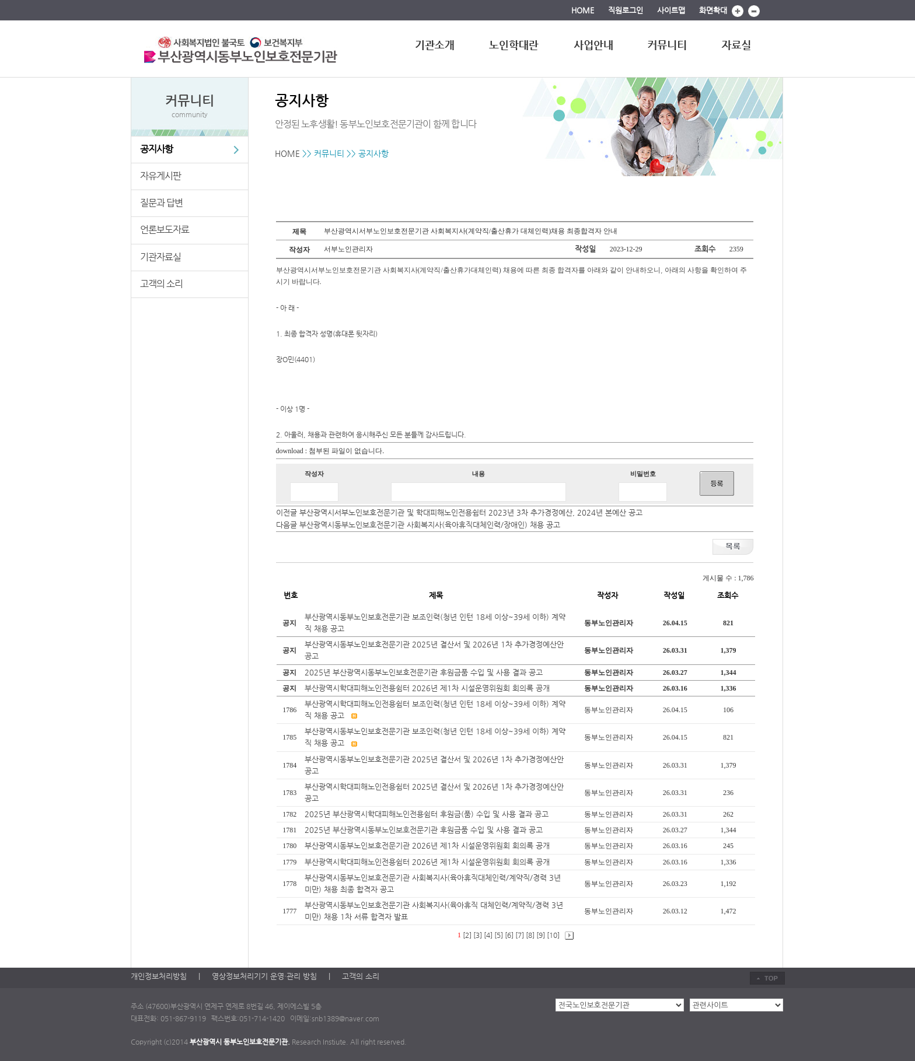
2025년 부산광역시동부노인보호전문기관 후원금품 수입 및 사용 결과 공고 (424, 672)
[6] (509, 935)
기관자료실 (160, 256)
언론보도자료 (164, 229)
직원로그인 (625, 10)
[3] (477, 935)
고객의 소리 (161, 283)
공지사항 (156, 149)
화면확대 (713, 10)
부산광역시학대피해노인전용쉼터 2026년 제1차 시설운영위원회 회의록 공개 (427, 688)
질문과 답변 (161, 202)
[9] (540, 935)
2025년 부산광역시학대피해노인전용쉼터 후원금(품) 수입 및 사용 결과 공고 (428, 814)
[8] (530, 935)
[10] (553, 935)
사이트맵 (671, 10)
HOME (582, 10)
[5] (498, 935)
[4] (488, 935)
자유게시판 (160, 175)
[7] (519, 935)
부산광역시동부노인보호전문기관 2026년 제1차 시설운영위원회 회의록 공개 (428, 845)
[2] (467, 935)
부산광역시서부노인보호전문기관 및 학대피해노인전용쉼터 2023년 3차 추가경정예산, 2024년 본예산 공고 (470, 512)
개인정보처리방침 (159, 976)
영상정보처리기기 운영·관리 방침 (264, 976)
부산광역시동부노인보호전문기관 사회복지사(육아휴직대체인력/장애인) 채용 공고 (429, 524)
